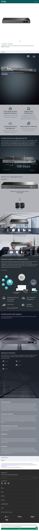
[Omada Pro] (32, 517)
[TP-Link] (6, 517)
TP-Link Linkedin (2, 483)
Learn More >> (4, 179)
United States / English (7, 512)
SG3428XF (7, 46)
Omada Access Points (9, 284)
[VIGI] (6, 520)
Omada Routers (33, 283)
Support (3, 460)
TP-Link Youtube (5, 483)
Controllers (25, 292)
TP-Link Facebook (8, 483)
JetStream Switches (22, 278)
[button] (34, 1)
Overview (3, 52)
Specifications (4, 457)
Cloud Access (34, 292)
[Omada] (19, 517)
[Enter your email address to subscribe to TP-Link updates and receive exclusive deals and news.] (16, 478)
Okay (20, 528)
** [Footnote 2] (2, 436)
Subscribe (35, 477)
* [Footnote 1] (17, 308)
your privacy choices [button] (18, 526)
